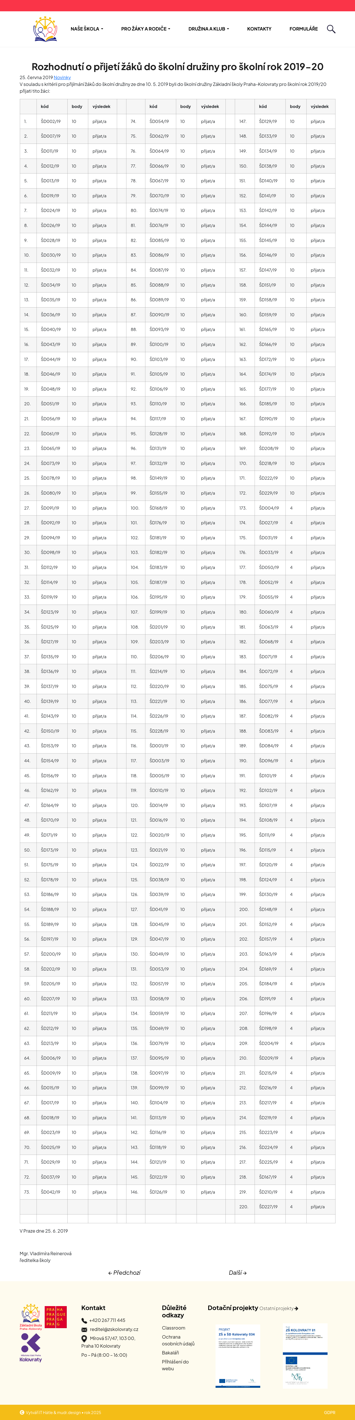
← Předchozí (124, 1272)
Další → (238, 1272)
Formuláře (304, 29)
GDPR (329, 1412)
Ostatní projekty (278, 1308)
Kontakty (259, 29)
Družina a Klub (206, 29)
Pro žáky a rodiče (144, 29)
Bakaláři (170, 1353)
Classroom (174, 1328)
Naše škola (85, 29)
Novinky (62, 77)
